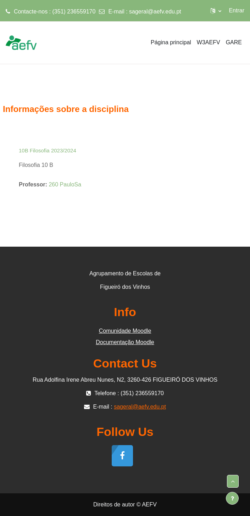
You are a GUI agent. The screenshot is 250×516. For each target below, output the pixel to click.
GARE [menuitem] (234, 42)
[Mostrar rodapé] (232, 498)
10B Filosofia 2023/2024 (47, 150)
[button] (216, 10)
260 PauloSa (65, 184)
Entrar (236, 10)
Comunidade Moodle (125, 331)
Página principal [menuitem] (171, 42)
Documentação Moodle (125, 342)
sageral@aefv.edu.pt (155, 12)
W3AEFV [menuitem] (208, 42)
